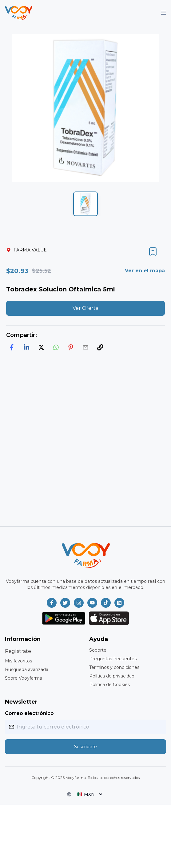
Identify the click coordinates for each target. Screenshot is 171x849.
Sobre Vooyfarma (23, 678)
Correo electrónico (29, 713)
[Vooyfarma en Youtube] (92, 603)
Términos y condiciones (114, 667)
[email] (85, 347)
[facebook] (11, 347)
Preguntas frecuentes (113, 658)
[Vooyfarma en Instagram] (79, 603)
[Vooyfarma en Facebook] (52, 603)
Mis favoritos (18, 661)
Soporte (97, 650)
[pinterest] (70, 347)
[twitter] (41, 347)
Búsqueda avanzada (26, 669)
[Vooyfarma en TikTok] (106, 603)
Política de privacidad (111, 676)
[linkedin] (26, 347)
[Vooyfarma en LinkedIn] (119, 603)
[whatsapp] (56, 347)
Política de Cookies (109, 684)
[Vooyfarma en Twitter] (65, 603)
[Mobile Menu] (163, 13)
